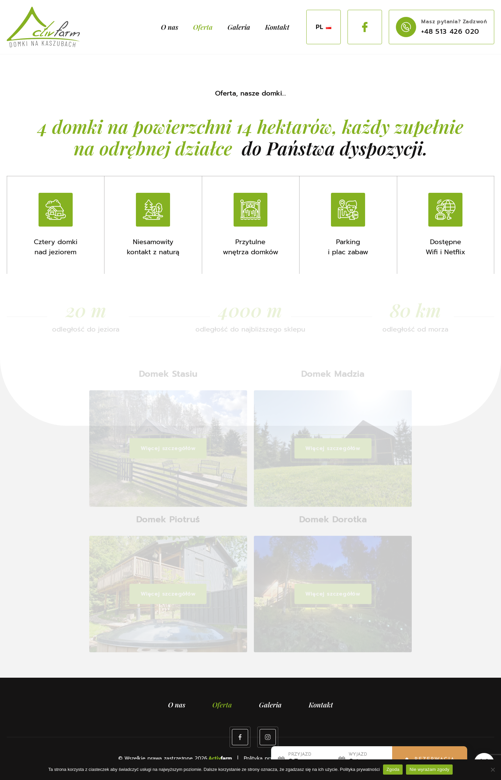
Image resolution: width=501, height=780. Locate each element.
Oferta (203, 26)
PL (324, 27)
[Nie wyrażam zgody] (492, 769)
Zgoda (392, 769)
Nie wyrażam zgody (429, 769)
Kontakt (277, 26)
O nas (169, 26)
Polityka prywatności (360, 769)
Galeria (239, 26)
